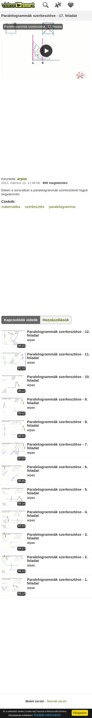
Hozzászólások (56, 320)
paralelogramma (62, 207)
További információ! (47, 715)
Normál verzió (56, 701)
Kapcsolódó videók (21, 320)
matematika (10, 207)
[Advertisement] (46, 127)
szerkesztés (34, 207)
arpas (22, 179)
